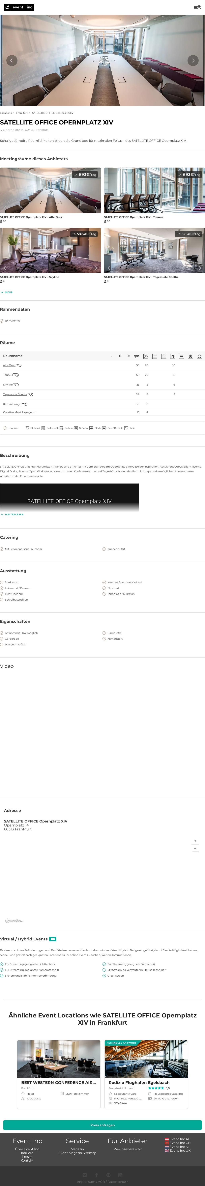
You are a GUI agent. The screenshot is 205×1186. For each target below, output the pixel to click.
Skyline (8, 384)
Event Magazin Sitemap (77, 1153)
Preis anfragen (102, 1125)
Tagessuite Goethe (15, 394)
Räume (7, 342)
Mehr (6, 292)
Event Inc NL (177, 1147)
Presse (27, 1157)
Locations (6, 112)
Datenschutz (117, 1182)
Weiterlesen (12, 514)
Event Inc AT (177, 1139)
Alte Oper (9, 365)
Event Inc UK (178, 1150)
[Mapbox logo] (14, 920)
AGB (101, 1182)
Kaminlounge (12, 404)
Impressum (86, 1182)
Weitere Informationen (116, 955)
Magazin (77, 1149)
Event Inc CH (178, 1143)
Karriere (27, 1153)
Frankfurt (22, 112)
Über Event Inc (27, 1149)
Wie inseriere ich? (128, 1149)
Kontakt (27, 1160)
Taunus (8, 374)
